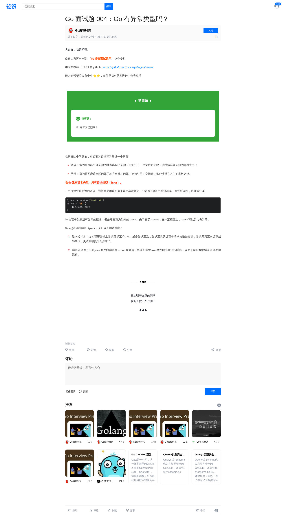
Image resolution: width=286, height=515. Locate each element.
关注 (210, 30)
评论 (91, 349)
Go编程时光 (83, 30)
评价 (212, 391)
